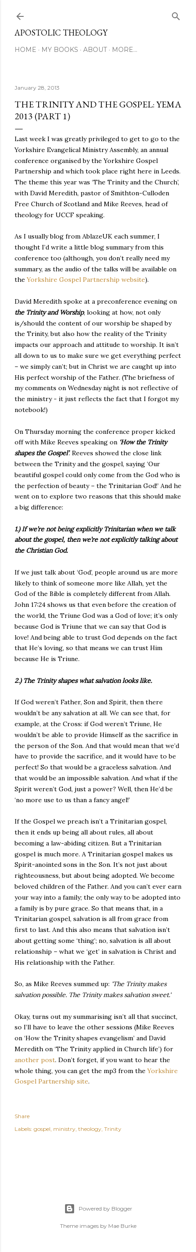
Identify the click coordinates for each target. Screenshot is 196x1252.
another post (35, 1060)
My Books (59, 50)
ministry (64, 1128)
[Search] (176, 14)
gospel (42, 1128)
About (95, 50)
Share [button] (22, 1116)
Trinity (112, 1128)
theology (89, 1128)
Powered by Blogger (98, 1208)
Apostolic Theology (61, 32)
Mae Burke (122, 1225)
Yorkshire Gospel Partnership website (86, 279)
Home (25, 50)
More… (124, 50)
